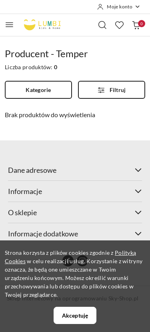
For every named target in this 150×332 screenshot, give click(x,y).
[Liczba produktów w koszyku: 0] (136, 24)
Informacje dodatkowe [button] (75, 233)
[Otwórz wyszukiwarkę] (102, 24)
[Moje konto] (118, 7)
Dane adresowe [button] (75, 170)
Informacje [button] (75, 191)
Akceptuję (75, 315)
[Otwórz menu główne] (9, 24)
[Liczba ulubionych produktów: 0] (119, 24)
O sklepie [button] (75, 212)
